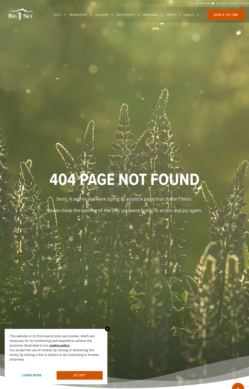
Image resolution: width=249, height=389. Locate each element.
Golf (57, 15)
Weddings (150, 15)
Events (171, 15)
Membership (78, 15)
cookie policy (59, 345)
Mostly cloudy (239, 3)
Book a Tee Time (226, 15)
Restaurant (126, 15)
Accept (80, 375)
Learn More (32, 375)
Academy (102, 15)
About (190, 15)
